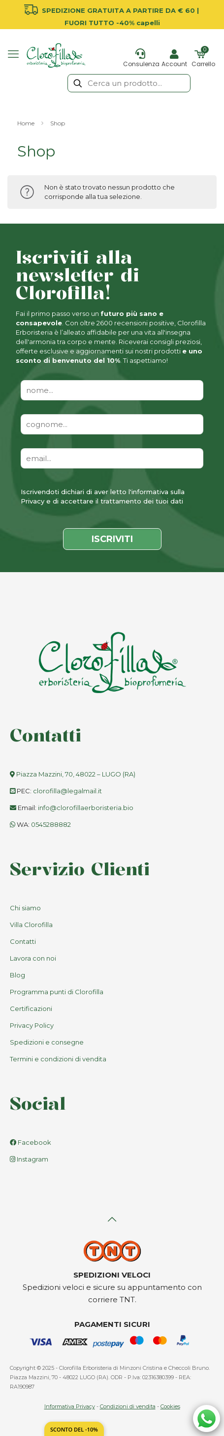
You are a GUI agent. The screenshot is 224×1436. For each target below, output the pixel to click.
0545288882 (51, 824)
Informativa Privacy (69, 1406)
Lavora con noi (33, 958)
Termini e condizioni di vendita (58, 1059)
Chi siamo (25, 908)
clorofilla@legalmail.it (67, 791)
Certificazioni (31, 1008)
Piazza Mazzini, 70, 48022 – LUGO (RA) (75, 774)
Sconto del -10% (74, 1429)
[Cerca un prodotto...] (129, 83)
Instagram (29, 1159)
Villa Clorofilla (31, 925)
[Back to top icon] (112, 1219)
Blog (17, 975)
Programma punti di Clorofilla (56, 992)
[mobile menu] (13, 54)
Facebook (30, 1142)
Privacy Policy (32, 1025)
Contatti (23, 941)
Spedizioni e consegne (47, 1042)
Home (25, 123)
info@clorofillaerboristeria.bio (85, 808)
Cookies (170, 1406)
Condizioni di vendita (128, 1406)
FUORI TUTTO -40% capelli (112, 23)
